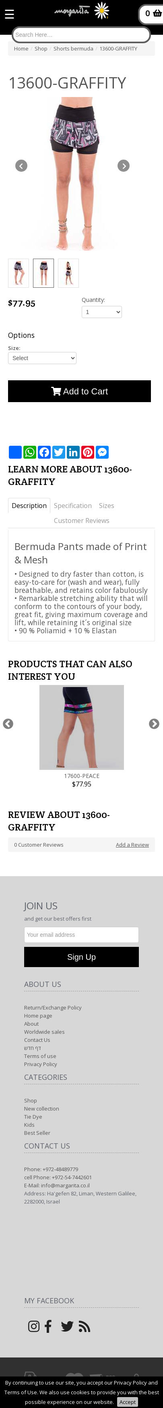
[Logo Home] (81, 14)
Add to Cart (79, 391)
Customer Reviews (81, 520)
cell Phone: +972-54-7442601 (58, 1177)
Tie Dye (33, 1116)
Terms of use (40, 1056)
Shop (30, 1100)
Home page (38, 1015)
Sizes (106, 505)
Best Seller (37, 1132)
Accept (128, 1402)
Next (154, 724)
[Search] (81, 34)
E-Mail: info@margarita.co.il (57, 1185)
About (31, 1023)
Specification (73, 505)
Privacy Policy (40, 1064)
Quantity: (93, 300)
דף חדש (32, 1048)
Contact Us (37, 1039)
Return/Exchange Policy (53, 1007)
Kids (29, 1124)
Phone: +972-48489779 (51, 1169)
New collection (41, 1108)
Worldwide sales (44, 1031)
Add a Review (132, 844)
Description (29, 505)
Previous (8, 724)
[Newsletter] (81, 935)
